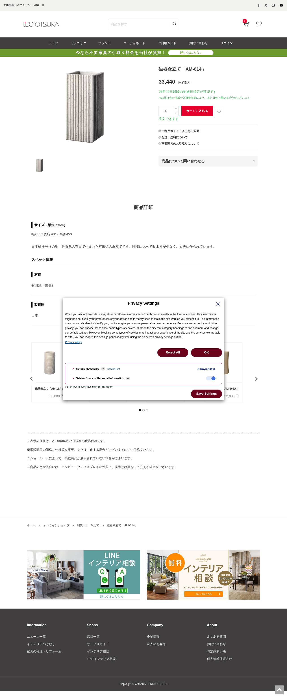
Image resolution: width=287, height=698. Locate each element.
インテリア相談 (98, 658)
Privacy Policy (73, 342)
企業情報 (153, 643)
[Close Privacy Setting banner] (218, 304)
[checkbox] (210, 378)
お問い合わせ (216, 650)
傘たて (98, 531)
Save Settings (206, 393)
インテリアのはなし (41, 650)
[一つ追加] (175, 110)
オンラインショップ (58, 531)
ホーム (31, 531)
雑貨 (83, 531)
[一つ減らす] (175, 115)
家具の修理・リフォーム (44, 658)
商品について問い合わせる (183, 163)
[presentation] (31, 383)
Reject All (173, 352)
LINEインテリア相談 (101, 666)
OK (206, 352)
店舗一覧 (93, 643)
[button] (140, 417)
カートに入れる (197, 112)
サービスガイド (98, 650)
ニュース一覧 (36, 643)
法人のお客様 (156, 650)
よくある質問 (216, 643)
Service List (113, 369)
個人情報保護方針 (219, 666)
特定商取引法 (216, 658)
